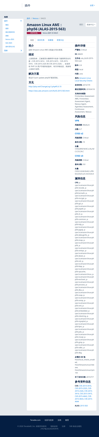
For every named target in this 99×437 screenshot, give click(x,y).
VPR (77, 120)
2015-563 (84, 405)
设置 (92, 5)
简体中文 (90, 24)
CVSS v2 (79, 133)
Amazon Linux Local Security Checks (83, 79)
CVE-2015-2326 (83, 389)
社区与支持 (49, 420)
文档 (59, 420)
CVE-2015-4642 (81, 396)
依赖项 (50, 40)
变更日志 (60, 40)
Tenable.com (35, 420)
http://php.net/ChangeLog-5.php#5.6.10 (45, 86)
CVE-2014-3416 (85, 386)
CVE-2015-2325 (81, 388)
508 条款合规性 (75, 426)
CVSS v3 (79, 155)
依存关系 (40, 40)
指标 (13, 50)
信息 (32, 40)
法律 (63, 426)
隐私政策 (54, 426)
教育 (67, 420)
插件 (27, 5)
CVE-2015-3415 (86, 393)
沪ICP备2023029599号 (49, 429)
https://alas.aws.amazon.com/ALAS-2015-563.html (49, 91)
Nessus (36, 18)
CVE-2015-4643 (83, 397)
